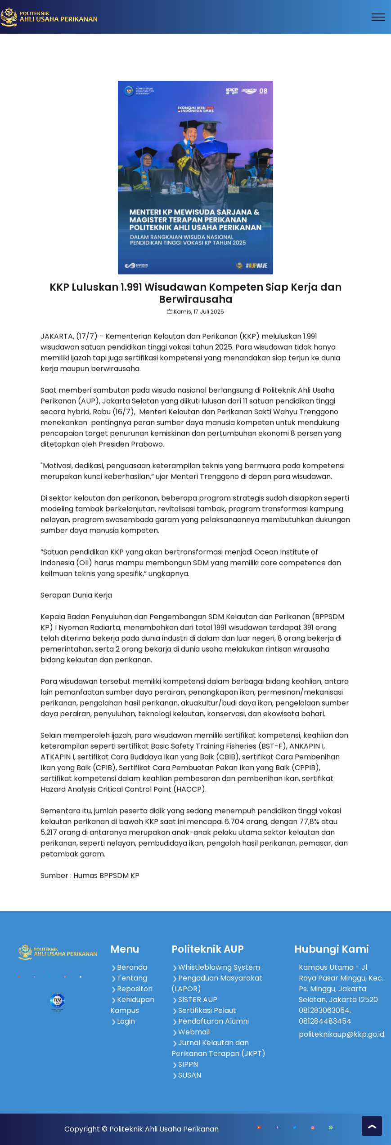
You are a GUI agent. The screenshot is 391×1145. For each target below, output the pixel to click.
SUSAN (186, 1075)
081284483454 (325, 1021)
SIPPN (184, 1064)
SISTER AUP (194, 999)
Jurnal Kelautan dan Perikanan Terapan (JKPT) (218, 1048)
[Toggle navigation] (378, 17)
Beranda (128, 967)
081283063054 (324, 1010)
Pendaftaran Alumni (210, 1021)
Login (122, 1021)
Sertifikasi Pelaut (203, 1010)
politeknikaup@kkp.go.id (341, 1034)
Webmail (190, 1032)
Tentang (128, 978)
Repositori (131, 989)
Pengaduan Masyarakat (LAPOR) (216, 983)
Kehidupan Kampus (132, 1005)
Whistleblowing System (215, 967)
